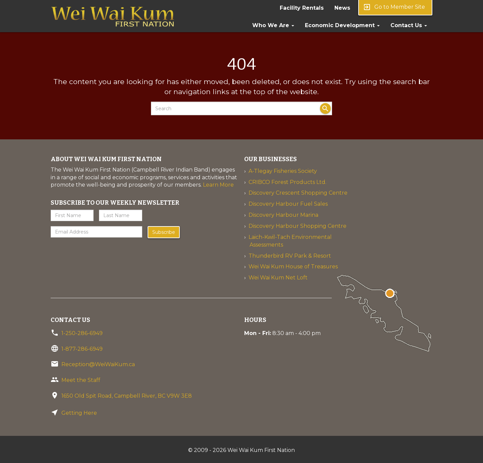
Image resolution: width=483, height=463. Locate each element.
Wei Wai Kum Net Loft (278, 277)
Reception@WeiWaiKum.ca (98, 364)
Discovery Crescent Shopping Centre (298, 193)
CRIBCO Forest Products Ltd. (287, 182)
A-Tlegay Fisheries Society (283, 171)
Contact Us (408, 25)
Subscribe (163, 232)
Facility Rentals (302, 8)
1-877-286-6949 (82, 349)
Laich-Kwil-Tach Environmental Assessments (290, 241)
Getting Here (79, 413)
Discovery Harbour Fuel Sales (288, 204)
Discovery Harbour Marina (283, 215)
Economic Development (342, 25)
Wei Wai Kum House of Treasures (293, 266)
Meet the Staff (80, 380)
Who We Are (273, 25)
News (342, 8)
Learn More (218, 185)
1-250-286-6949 (82, 333)
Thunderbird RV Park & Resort (290, 256)
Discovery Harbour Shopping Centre (297, 226)
